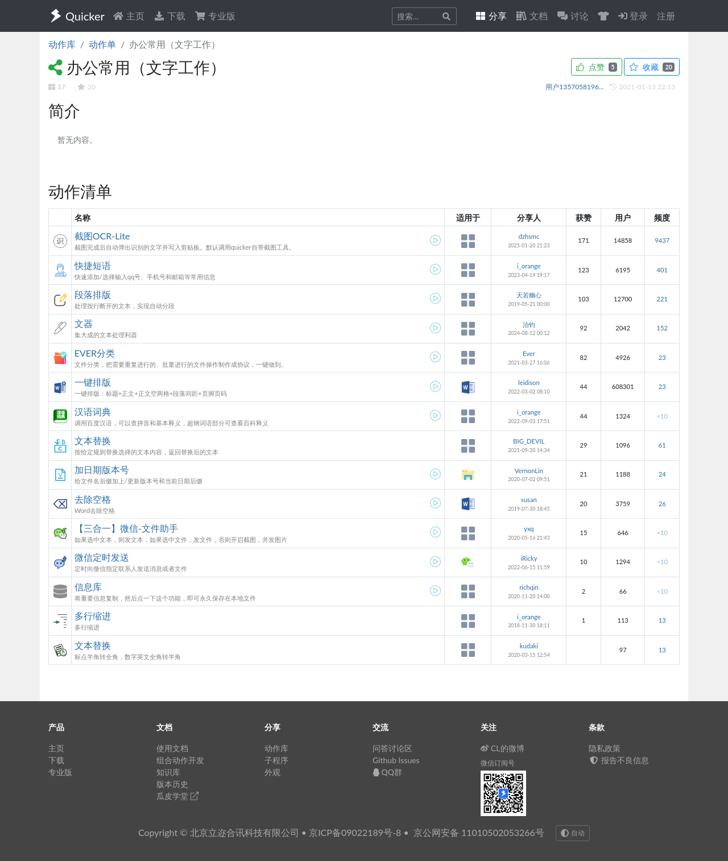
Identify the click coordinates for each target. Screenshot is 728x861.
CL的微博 (502, 748)
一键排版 (93, 381)
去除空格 (93, 499)
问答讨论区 (392, 748)
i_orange (529, 266)
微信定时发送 (102, 557)
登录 (633, 15)
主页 (128, 15)
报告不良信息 (619, 760)
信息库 (88, 586)
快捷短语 (93, 265)
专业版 (215, 15)
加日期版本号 (102, 469)
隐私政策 (605, 748)
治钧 (529, 324)
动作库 (62, 44)
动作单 (102, 44)
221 (661, 299)
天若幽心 (528, 295)
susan (529, 499)
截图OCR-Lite (102, 235)
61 (662, 445)
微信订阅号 (498, 763)
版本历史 (172, 784)
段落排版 (93, 294)
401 (661, 270)
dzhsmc (528, 236)
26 (662, 503)
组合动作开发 (180, 760)
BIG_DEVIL (528, 441)
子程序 (276, 760)
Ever (529, 353)
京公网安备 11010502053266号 (478, 832)
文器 (84, 323)
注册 (666, 15)
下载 (169, 15)
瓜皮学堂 (177, 796)
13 (662, 620)
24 (662, 474)
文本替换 (93, 440)
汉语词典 (93, 411)
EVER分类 (95, 352)
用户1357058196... (575, 86)
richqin (529, 587)
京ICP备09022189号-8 (355, 832)
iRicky (528, 558)
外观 (272, 772)
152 (661, 328)
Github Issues (396, 760)
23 (662, 357)
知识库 (168, 772)
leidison (529, 382)
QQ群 (387, 772)
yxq (528, 528)
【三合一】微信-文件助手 (126, 528)
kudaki (529, 645)
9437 (662, 240)
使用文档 (172, 748)
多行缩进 (93, 615)
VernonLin (529, 470)
